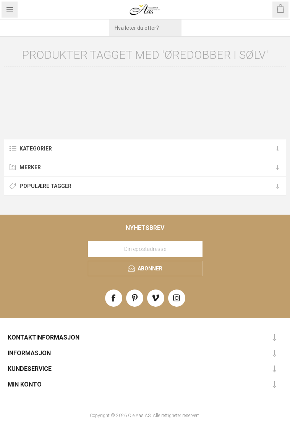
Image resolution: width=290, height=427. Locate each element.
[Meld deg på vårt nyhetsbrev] (145, 249)
